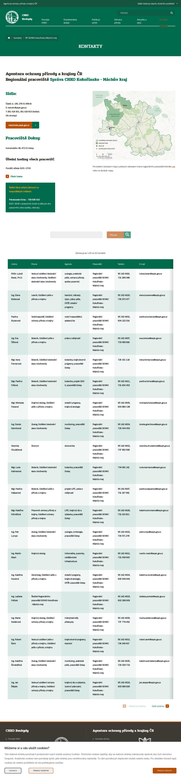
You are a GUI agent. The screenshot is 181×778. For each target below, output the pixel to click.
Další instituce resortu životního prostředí (156, 3)
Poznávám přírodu (102, 739)
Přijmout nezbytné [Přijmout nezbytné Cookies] (41, 771)
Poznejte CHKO (14, 739)
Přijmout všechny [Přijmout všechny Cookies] (164, 771)
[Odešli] (171, 13)
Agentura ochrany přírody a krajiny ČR (20, 3)
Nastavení (13, 771)
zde (173, 166)
